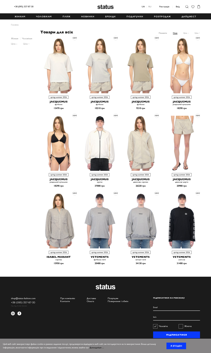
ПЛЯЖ (66, 16)
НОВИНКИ (88, 16)
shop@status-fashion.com (23, 298)
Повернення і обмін (118, 301)
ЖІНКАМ (20, 16)
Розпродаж (162, 16)
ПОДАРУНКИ (134, 16)
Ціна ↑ (197, 33)
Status (105, 7)
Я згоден (176, 346)
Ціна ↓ (186, 33)
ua (143, 6)
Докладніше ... (97, 347)
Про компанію (67, 298)
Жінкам (14, 38)
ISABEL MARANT (59, 256)
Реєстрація (164, 6)
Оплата (90, 301)
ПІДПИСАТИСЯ (176, 335)
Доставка (91, 298)
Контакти (65, 301)
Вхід (178, 6)
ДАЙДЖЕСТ (189, 16)
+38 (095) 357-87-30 (23, 6)
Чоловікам (27, 38)
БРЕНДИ (110, 16)
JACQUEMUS (59, 101)
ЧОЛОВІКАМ (44, 16)
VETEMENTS (100, 256)
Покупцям (113, 298)
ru (149, 6)
